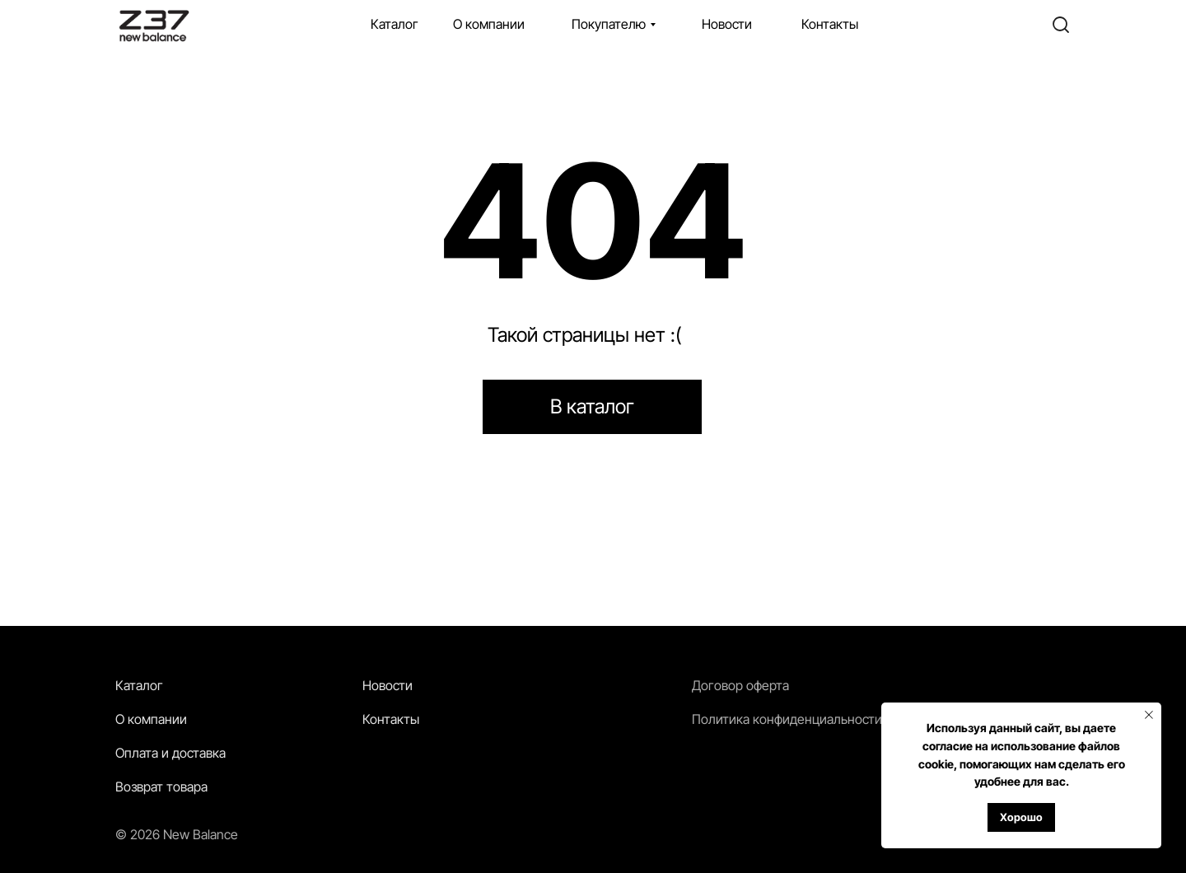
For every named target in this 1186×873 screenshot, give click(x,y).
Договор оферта (740, 685)
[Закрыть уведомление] (1149, 715)
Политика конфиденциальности (787, 719)
